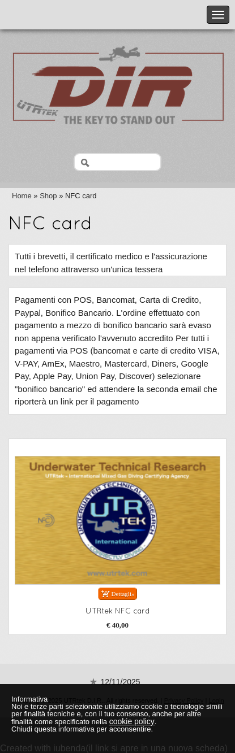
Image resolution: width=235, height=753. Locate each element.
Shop (48, 195)
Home (22, 195)
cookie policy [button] (132, 721)
